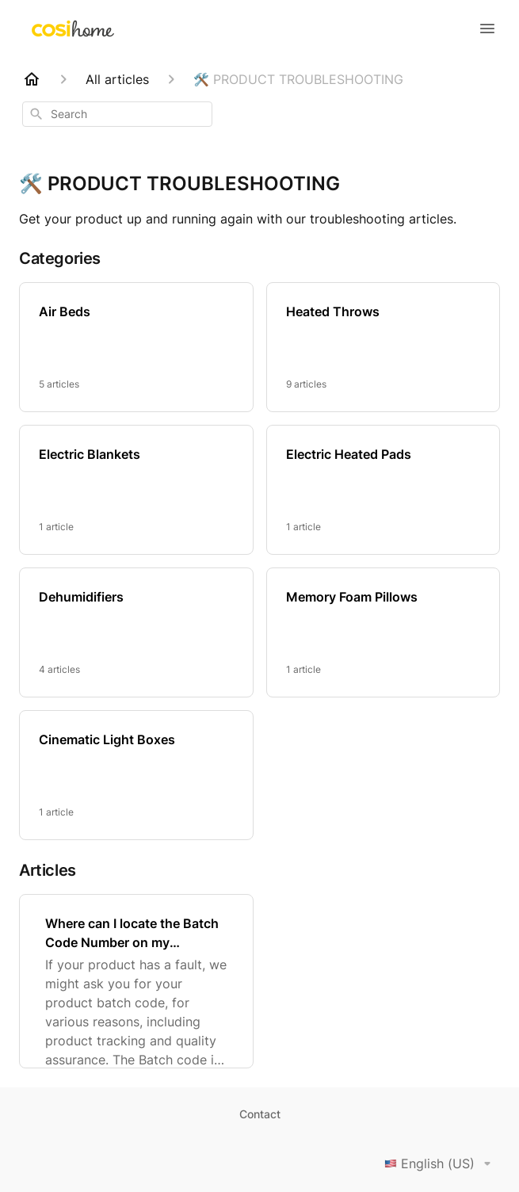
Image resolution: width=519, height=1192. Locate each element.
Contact (259, 1114)
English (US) (440, 1163)
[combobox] (117, 114)
